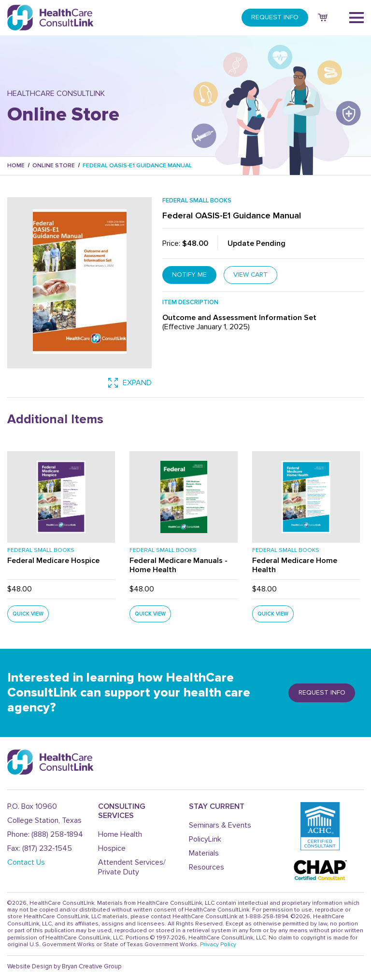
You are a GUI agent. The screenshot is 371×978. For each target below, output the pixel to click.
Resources (206, 867)
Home (16, 165)
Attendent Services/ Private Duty (132, 866)
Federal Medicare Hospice (53, 561)
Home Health (120, 834)
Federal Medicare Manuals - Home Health (178, 566)
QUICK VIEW (28, 614)
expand (130, 383)
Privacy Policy (218, 944)
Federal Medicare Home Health (294, 566)
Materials (204, 853)
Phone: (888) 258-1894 (45, 834)
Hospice (112, 848)
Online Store (53, 165)
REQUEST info (321, 693)
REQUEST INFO (275, 17)
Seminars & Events (220, 825)
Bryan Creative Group (91, 966)
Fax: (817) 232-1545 (39, 848)
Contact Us (26, 862)
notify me (189, 274)
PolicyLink (205, 839)
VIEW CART (251, 274)
